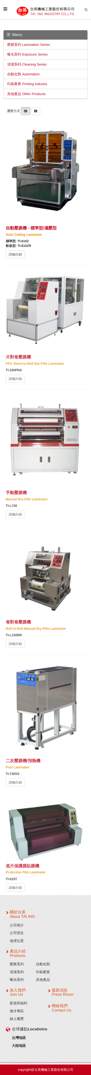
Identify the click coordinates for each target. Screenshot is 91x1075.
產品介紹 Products (18, 953)
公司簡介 (17, 925)
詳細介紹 (15, 254)
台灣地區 (19, 1038)
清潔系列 (17, 972)
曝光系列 (17, 980)
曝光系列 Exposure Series (27, 54)
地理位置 (17, 941)
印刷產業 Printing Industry (27, 84)
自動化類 (43, 964)
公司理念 (17, 933)
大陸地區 (19, 1046)
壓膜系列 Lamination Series (28, 44)
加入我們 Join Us (18, 992)
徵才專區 (17, 1011)
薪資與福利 (18, 1003)
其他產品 (43, 980)
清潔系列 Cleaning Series (27, 64)
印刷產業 (43, 972)
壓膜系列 (17, 964)
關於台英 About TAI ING (22, 914)
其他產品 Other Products (26, 94)
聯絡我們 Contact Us (61, 1008)
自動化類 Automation (23, 74)
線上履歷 (17, 1019)
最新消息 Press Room (63, 992)
